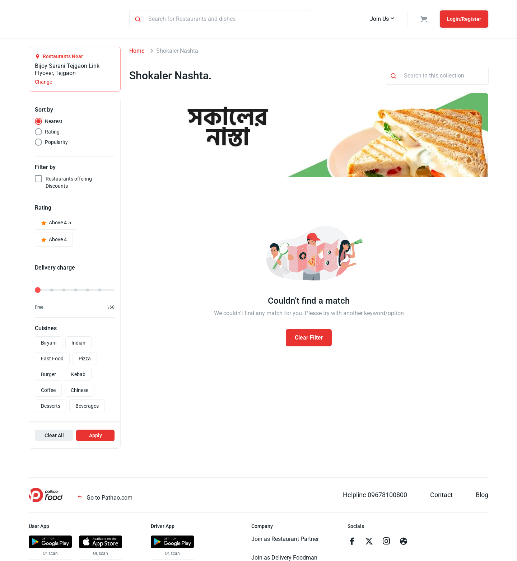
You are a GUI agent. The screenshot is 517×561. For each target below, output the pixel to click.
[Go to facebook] (352, 543)
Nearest (53, 122)
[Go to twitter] (369, 543)
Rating (52, 133)
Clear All (54, 436)
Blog (482, 496)
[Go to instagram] (386, 543)
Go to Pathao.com (104, 498)
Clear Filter (309, 338)
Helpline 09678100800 (375, 496)
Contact (441, 496)
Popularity (56, 143)
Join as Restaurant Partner (285, 540)
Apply (95, 436)
